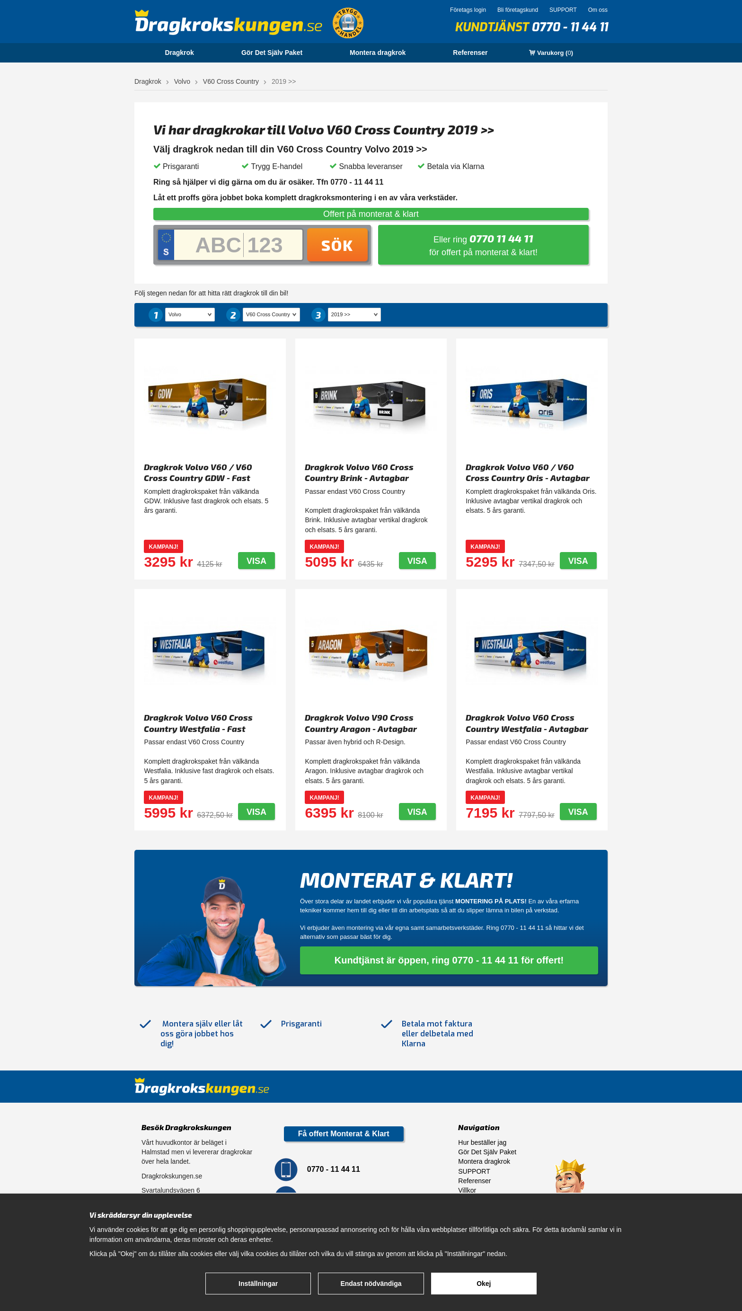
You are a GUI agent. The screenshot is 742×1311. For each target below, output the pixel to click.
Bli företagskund (517, 10)
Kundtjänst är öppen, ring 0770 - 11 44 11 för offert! (449, 960)
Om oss (598, 10)
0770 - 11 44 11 (569, 27)
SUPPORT (563, 10)
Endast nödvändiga (370, 1283)
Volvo (182, 81)
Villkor (467, 1190)
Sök (337, 245)
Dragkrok (179, 52)
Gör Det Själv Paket (271, 52)
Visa (256, 561)
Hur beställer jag (482, 1142)
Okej (484, 1283)
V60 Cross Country (231, 81)
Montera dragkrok (378, 52)
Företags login (468, 10)
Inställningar (258, 1283)
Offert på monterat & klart (371, 214)
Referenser (470, 52)
